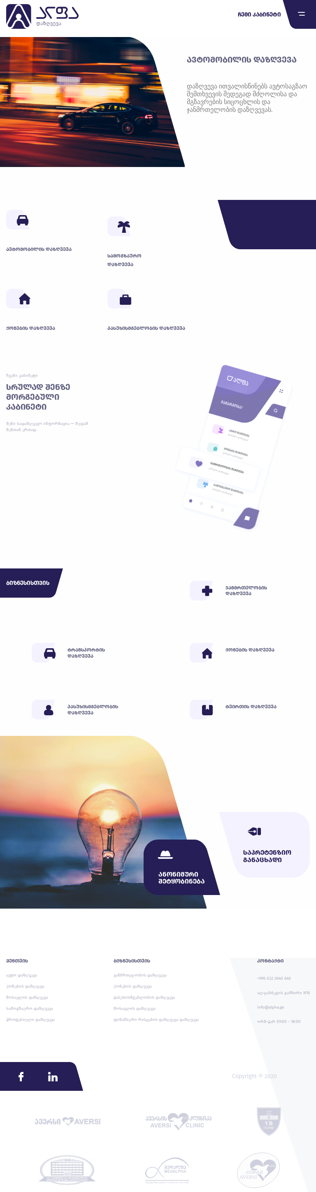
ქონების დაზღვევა (25, 986)
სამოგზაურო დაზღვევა (29, 1008)
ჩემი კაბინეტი (259, 14)
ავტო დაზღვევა (21, 975)
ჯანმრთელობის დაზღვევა (140, 975)
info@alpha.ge (270, 1007)
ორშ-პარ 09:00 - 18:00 (279, 1021)
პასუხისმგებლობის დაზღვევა (144, 997)
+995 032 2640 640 (274, 978)
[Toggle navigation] (301, 13)
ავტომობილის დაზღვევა (242, 60)
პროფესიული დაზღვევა (30, 1019)
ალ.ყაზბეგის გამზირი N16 (283, 992)
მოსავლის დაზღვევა (27, 997)
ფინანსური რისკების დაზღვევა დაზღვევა (156, 1019)
